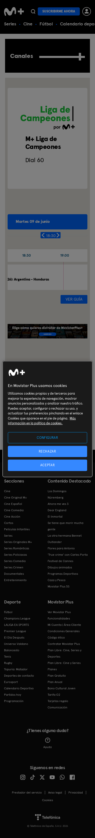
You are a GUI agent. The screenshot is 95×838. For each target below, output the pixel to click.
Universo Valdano (16, 644)
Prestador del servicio (27, 792)
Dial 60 (34, 160)
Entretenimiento (15, 580)
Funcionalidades (59, 618)
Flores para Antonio (61, 548)
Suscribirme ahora (58, 11)
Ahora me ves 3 (58, 504)
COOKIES (47, 800)
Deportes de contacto (19, 675)
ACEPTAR (47, 465)
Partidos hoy (12, 694)
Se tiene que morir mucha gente (65, 526)
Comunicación (57, 707)
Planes (52, 669)
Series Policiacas (15, 554)
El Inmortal (55, 516)
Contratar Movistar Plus (64, 644)
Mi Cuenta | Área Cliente (64, 625)
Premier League (15, 631)
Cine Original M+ (15, 497)
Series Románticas (16, 548)
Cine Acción (12, 516)
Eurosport (11, 682)
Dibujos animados (60, 567)
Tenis (7, 656)
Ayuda (47, 743)
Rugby (8, 663)
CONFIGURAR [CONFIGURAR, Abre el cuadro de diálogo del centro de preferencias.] (47, 438)
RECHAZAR (47, 451)
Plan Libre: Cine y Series (64, 663)
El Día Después (14, 637)
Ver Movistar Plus (59, 612)
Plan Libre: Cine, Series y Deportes (64, 653)
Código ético (56, 637)
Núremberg (55, 497)
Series (10, 23)
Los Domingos (57, 491)
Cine (27, 23)
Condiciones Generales (64, 631)
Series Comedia (15, 561)
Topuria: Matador (16, 669)
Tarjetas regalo (58, 701)
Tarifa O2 (54, 694)
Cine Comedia (14, 510)
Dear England (57, 510)
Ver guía (74, 299)
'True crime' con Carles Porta (68, 554)
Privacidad (75, 792)
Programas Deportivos (63, 574)
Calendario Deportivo (19, 688)
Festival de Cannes (60, 561)
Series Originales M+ (18, 542)
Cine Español (13, 504)
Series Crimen (13, 567)
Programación (14, 701)
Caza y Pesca (56, 580)
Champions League (17, 618)
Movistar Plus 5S (58, 586)
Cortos (8, 523)
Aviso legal (55, 792)
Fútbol (46, 23)
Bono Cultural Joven (61, 688)
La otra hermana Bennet (65, 535)
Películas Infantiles (17, 529)
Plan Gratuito (57, 675)
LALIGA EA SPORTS (16, 625)
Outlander (55, 542)
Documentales (14, 574)
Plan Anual (55, 682)
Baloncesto (11, 650)
